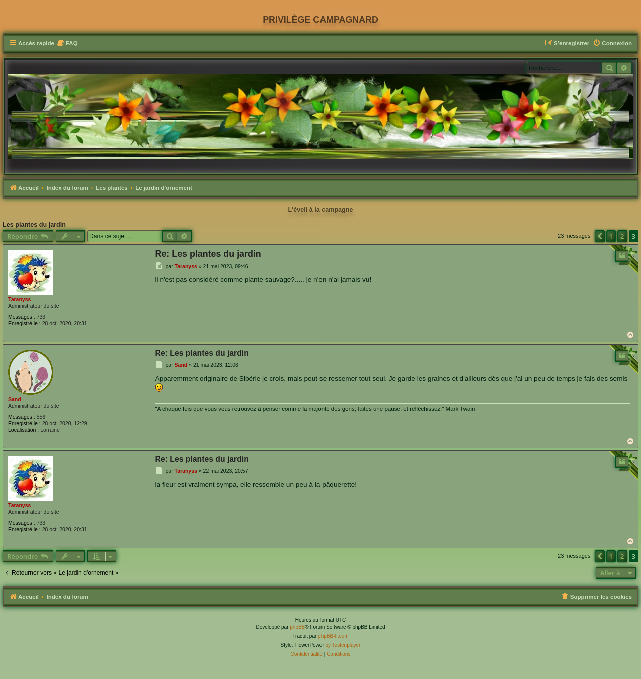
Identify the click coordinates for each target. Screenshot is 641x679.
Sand (14, 399)
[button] (600, 236)
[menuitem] (67, 43)
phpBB (297, 627)
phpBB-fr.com (333, 636)
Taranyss (19, 299)
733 (41, 317)
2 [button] (622, 236)
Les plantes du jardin (34, 224)
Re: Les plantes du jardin (208, 254)
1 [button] (611, 236)
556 (41, 417)
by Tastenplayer (343, 645)
